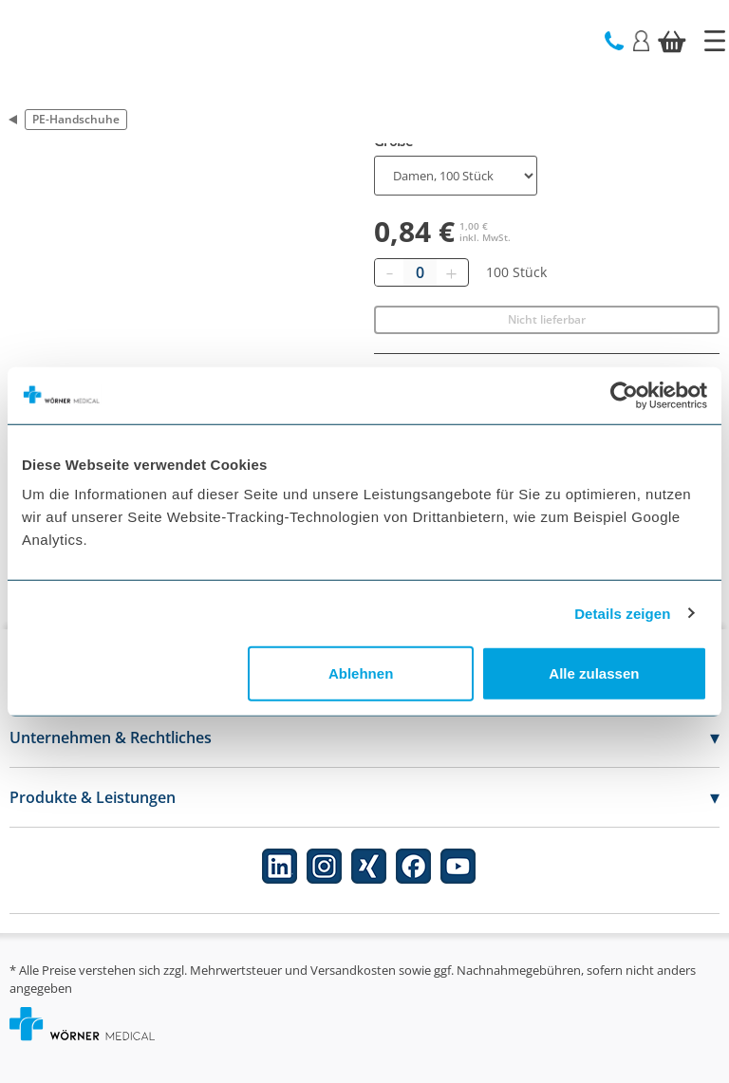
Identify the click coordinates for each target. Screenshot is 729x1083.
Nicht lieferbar (547, 319)
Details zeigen (622, 613)
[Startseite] (714, 40)
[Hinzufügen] (451, 272)
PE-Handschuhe (76, 119)
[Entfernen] (389, 272)
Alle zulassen (594, 673)
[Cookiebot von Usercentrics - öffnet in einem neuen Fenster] (624, 395)
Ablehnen (360, 673)
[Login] (641, 39)
